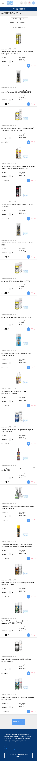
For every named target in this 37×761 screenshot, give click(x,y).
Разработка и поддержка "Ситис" (18, 755)
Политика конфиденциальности (14, 747)
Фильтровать (18, 27)
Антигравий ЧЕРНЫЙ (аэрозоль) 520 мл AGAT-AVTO (16, 317)
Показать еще (18, 722)
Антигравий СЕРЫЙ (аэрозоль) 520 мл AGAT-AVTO (15, 281)
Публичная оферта (10, 749)
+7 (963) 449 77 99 (18, 9)
